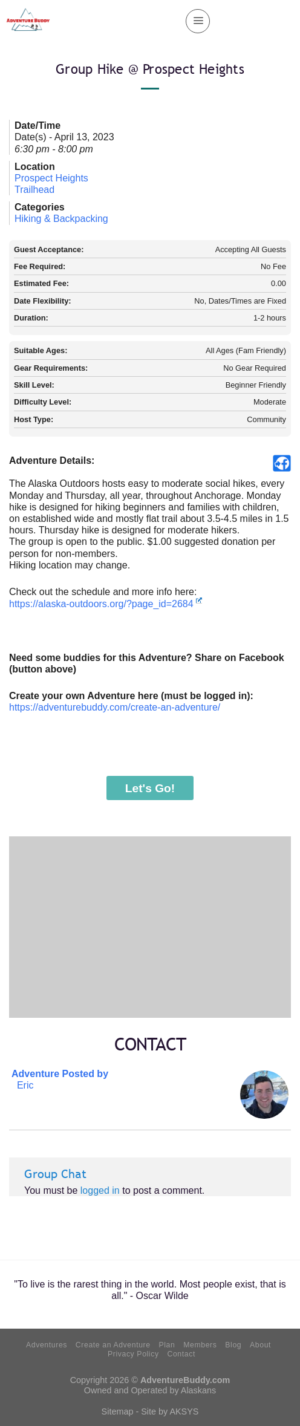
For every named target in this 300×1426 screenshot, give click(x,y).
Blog (233, 1345)
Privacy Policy (133, 1354)
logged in (100, 1190)
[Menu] (198, 21)
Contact (181, 1354)
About (260, 1345)
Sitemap (118, 1411)
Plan (166, 1345)
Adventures (46, 1345)
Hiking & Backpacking (61, 218)
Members (200, 1345)
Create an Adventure (113, 1345)
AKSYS (183, 1411)
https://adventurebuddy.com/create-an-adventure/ (114, 707)
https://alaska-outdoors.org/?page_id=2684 (105, 604)
